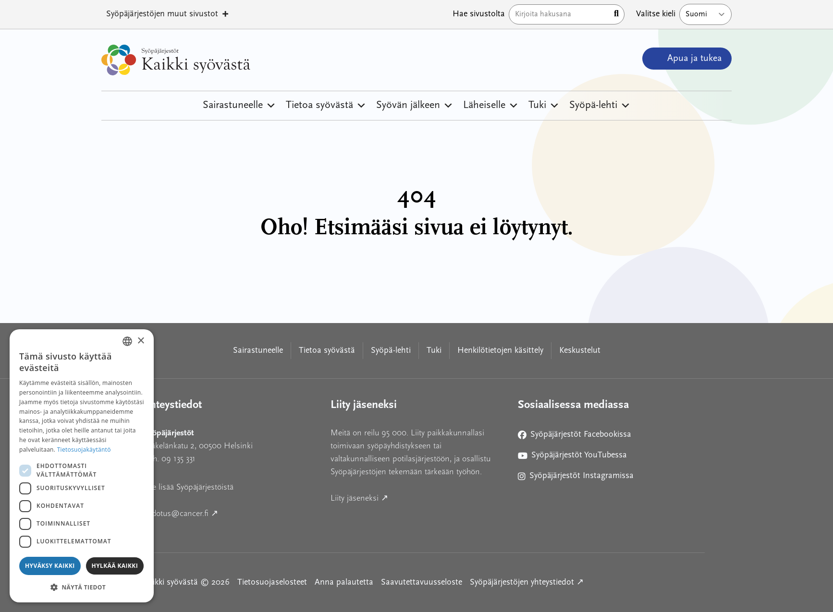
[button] (81, 587)
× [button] (140, 341)
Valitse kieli (655, 14)
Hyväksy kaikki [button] (50, 566)
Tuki (544, 105)
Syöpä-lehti (600, 105)
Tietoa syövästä (326, 105)
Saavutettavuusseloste (421, 582)
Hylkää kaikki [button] (115, 566)
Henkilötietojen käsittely (500, 350)
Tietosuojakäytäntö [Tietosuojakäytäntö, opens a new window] (84, 449)
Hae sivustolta (479, 14)
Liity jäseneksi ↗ (403, 497)
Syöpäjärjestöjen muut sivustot (168, 14)
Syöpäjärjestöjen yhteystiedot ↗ (527, 581)
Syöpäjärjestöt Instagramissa (576, 477)
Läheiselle (491, 105)
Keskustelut (579, 350)
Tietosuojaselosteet (272, 582)
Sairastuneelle (239, 105)
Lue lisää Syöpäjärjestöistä (188, 487)
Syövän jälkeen (414, 105)
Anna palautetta (344, 582)
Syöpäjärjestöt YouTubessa (572, 457)
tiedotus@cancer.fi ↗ (224, 512)
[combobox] (127, 341)
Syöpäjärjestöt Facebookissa (574, 436)
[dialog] (82, 465)
